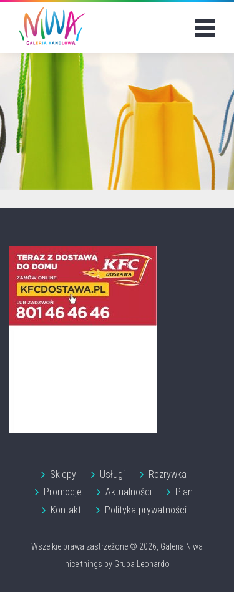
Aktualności (128, 492)
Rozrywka (168, 474)
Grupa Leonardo (142, 564)
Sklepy (63, 474)
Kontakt (66, 510)
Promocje (63, 492)
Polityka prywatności (146, 510)
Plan (184, 492)
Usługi (112, 474)
